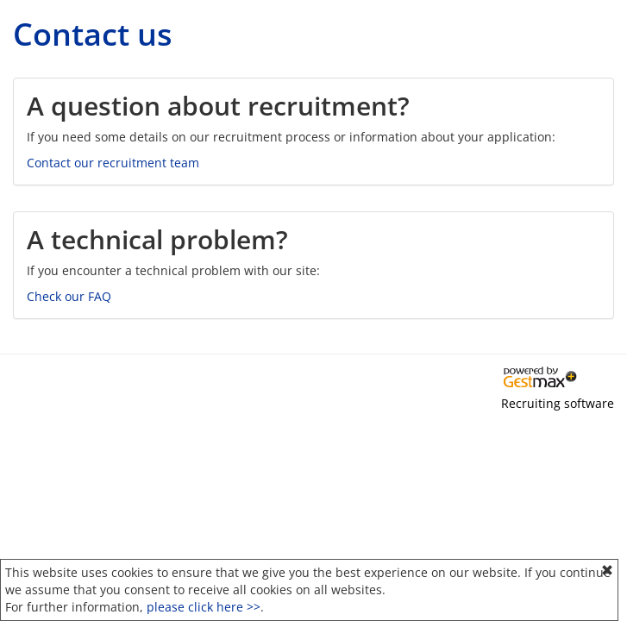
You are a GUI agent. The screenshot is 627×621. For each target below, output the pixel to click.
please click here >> (203, 607)
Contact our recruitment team (113, 162)
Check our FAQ (69, 296)
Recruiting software (557, 403)
